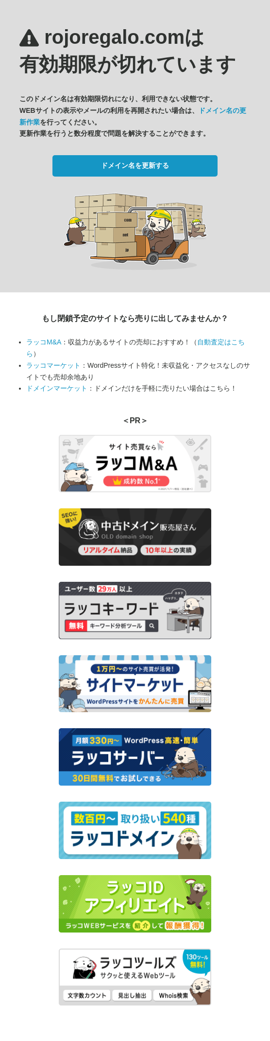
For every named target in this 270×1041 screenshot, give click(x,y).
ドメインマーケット (56, 388)
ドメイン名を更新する (135, 165)
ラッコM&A (43, 342)
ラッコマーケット (53, 365)
